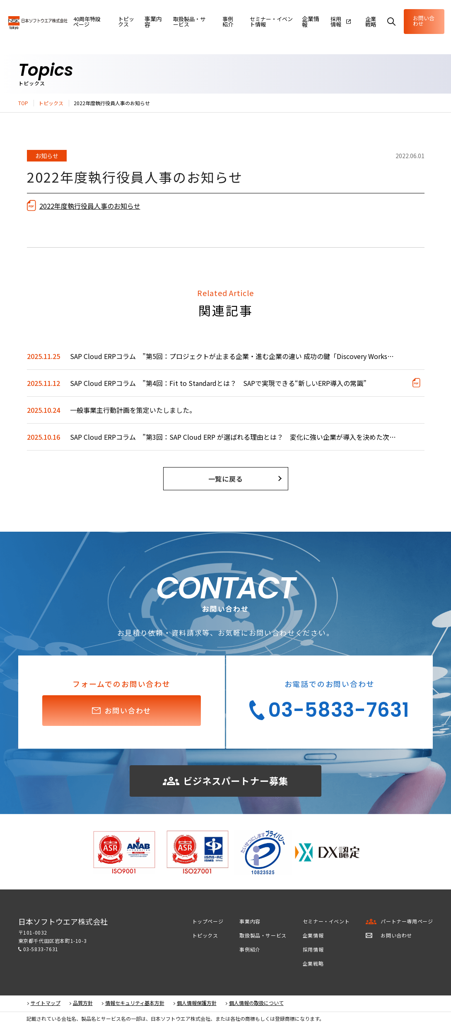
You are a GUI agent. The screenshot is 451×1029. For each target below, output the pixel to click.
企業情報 (305, 21)
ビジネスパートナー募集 (225, 781)
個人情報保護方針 (197, 1004)
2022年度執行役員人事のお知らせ (89, 206)
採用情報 (313, 950)
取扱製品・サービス (262, 936)
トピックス (51, 103)
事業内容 (147, 21)
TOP (23, 103)
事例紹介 (249, 950)
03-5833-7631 (40, 950)
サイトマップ (45, 1004)
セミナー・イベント (326, 922)
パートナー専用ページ (407, 922)
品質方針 (83, 1004)
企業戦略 (313, 965)
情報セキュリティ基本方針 (134, 1004)
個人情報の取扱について (256, 1004)
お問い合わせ (420, 20)
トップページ (208, 922)
